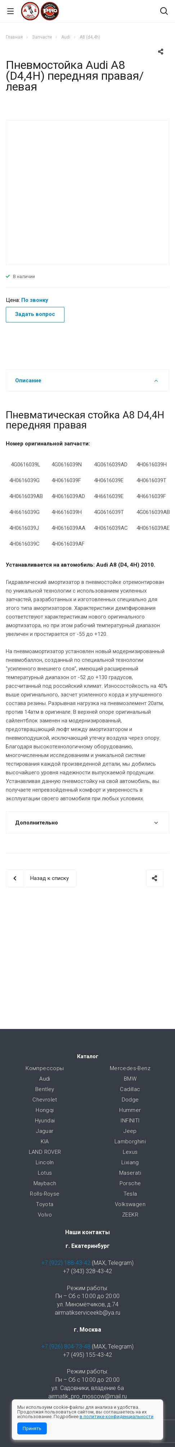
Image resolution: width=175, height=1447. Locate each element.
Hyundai (45, 1120)
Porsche (130, 1183)
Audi (44, 1079)
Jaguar (44, 1131)
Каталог (87, 1056)
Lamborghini (130, 1141)
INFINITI (130, 1120)
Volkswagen (130, 1204)
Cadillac (130, 1089)
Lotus (45, 1173)
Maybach (45, 1183)
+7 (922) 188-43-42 (65, 1262)
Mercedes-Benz (130, 1068)
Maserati (130, 1173)
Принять (32, 1428)
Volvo (45, 1214)
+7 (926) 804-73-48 (65, 1346)
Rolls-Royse (44, 1194)
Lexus (130, 1152)
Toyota (44, 1204)
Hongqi (45, 1110)
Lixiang (130, 1162)
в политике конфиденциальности (116, 1416)
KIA (45, 1141)
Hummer (130, 1110)
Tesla (130, 1194)
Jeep (130, 1131)
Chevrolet (44, 1099)
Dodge (130, 1099)
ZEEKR (130, 1214)
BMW (130, 1079)
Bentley (44, 1089)
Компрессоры (45, 1068)
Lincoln (45, 1162)
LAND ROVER (45, 1152)
